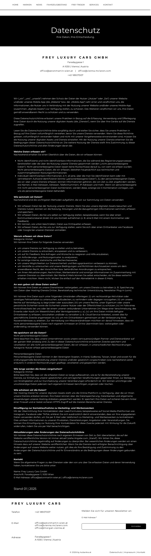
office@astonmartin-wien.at (46, 477)
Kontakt (141, 552)
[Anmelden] (136, 526)
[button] (94, 4)
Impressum (129, 552)
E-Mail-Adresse (89, 517)
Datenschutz (116, 552)
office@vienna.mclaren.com (94, 70)
